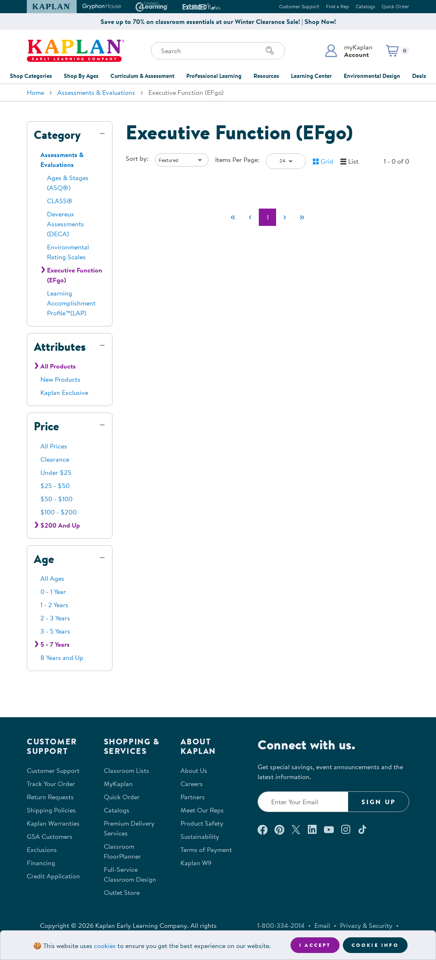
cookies (105, 945)
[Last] (302, 217)
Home (35, 92)
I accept (315, 944)
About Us (193, 770)
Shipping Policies (51, 809)
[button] (348, 50)
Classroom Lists (126, 770)
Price (46, 426)
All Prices (53, 446)
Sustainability (199, 836)
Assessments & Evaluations (96, 92)
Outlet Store (122, 892)
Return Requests (50, 796)
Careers (191, 783)
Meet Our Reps (202, 809)
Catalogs (365, 6)
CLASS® (60, 200)
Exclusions (42, 849)
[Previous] (250, 217)
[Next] (284, 217)
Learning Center (311, 76)
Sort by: (137, 158)
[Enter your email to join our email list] (303, 801)
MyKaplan (118, 783)
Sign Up (378, 801)
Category (57, 134)
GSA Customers (50, 836)
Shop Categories (31, 76)
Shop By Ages (81, 76)
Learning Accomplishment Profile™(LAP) (71, 303)
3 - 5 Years (55, 631)
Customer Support (299, 6)
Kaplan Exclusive (64, 392)
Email (322, 925)
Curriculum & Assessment (142, 76)
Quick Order (395, 6)
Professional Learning (213, 76)
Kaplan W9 (195, 862)
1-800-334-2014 (281, 925)
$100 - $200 (58, 511)
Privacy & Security (366, 925)
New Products (60, 379)
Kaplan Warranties (53, 823)
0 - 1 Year (53, 591)
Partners (192, 796)
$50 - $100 (56, 498)
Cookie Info (375, 944)
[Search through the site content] (218, 50)
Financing (41, 862)
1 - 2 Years (54, 604)
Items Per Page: (237, 159)
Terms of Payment (206, 849)
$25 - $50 (55, 485)
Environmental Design (372, 76)
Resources (266, 76)
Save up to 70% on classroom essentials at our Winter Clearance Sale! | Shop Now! (218, 21)
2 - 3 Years (55, 617)
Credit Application (53, 875)
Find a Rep (337, 6)
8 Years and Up (61, 657)
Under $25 (55, 472)
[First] (232, 217)
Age (44, 559)
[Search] (270, 50)
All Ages (52, 578)
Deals (419, 76)
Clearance (54, 459)
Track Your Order (51, 783)
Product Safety (201, 823)
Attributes (60, 346)
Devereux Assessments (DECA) (65, 223)
